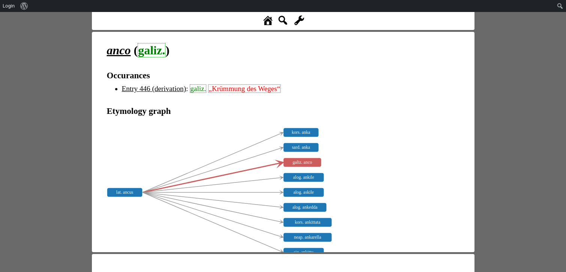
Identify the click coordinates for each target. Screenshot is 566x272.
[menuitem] (24, 6)
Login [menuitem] (9, 6)
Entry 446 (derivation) (154, 89)
